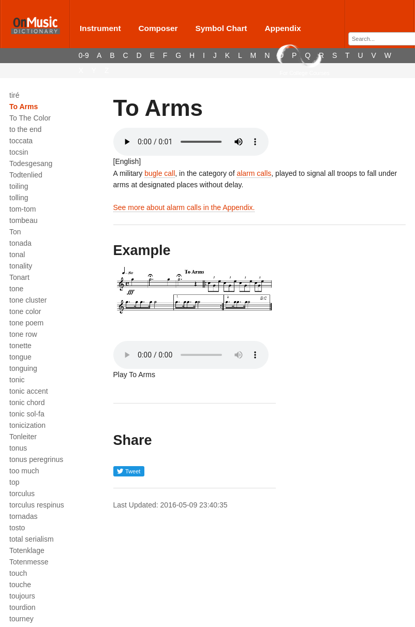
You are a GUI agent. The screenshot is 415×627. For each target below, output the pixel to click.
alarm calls (253, 173)
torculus (22, 493)
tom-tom (22, 209)
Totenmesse (28, 562)
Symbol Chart (221, 28)
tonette (20, 345)
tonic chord (27, 402)
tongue (20, 357)
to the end (25, 129)
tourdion (22, 607)
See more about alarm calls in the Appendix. (184, 207)
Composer (157, 28)
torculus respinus (36, 505)
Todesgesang (30, 163)
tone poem (26, 323)
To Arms (23, 106)
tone (16, 289)
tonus (18, 448)
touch (18, 573)
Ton (15, 232)
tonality (20, 266)
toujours (22, 596)
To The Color (30, 118)
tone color (25, 311)
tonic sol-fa (27, 414)
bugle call (159, 173)
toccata (21, 141)
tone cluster (28, 300)
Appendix (282, 28)
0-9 (84, 55)
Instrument (100, 28)
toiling (18, 186)
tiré (14, 95)
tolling (18, 197)
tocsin (18, 152)
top (14, 482)
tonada (20, 243)
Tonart (19, 277)
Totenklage (27, 550)
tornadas (23, 516)
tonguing (23, 368)
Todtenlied (25, 175)
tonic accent (28, 391)
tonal (17, 254)
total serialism (31, 539)
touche (20, 584)
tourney (21, 619)
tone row (23, 334)
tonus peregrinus (36, 459)
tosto (17, 528)
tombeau (23, 220)
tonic (17, 380)
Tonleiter (23, 436)
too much (24, 471)
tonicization (27, 425)
